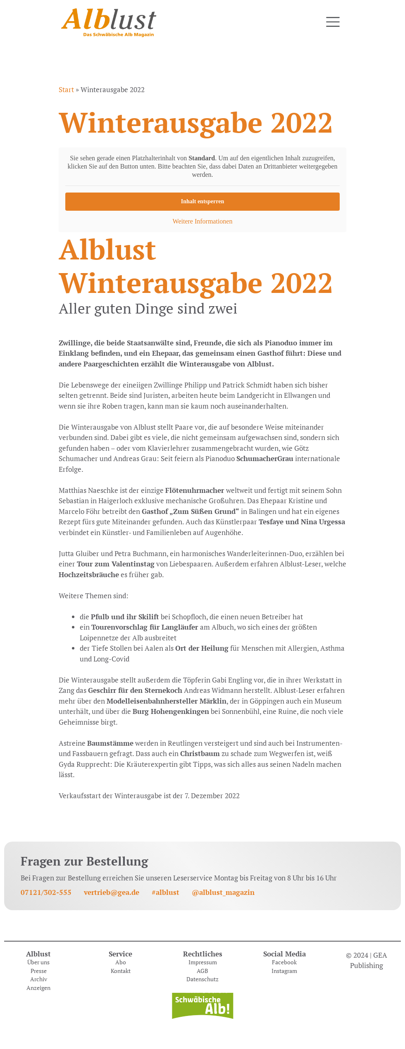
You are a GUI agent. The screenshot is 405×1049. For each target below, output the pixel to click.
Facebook (284, 962)
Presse (39, 971)
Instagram (284, 971)
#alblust (165, 892)
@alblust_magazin (223, 892)
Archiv (38, 979)
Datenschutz (202, 979)
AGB (202, 971)
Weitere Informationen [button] (203, 221)
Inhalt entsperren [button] (202, 201)
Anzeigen (38, 988)
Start (66, 89)
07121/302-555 (46, 892)
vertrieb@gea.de (111, 892)
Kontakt (121, 971)
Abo (120, 962)
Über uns (38, 962)
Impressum (202, 962)
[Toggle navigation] (332, 22)
